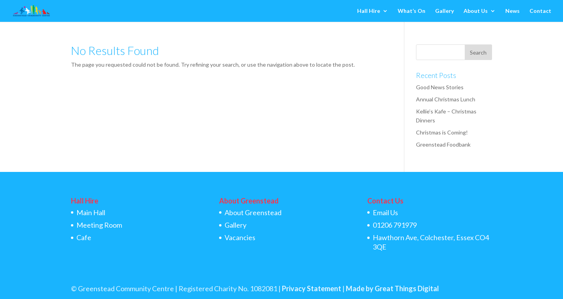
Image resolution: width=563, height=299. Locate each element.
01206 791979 (395, 225)
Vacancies (240, 237)
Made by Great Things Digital (392, 288)
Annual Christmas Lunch (445, 99)
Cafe (83, 237)
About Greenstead (253, 212)
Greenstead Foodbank (443, 144)
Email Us (385, 212)
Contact (540, 11)
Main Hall (90, 212)
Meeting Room (99, 225)
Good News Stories (440, 87)
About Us (476, 11)
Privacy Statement (311, 288)
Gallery (444, 11)
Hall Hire (368, 11)
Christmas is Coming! (442, 132)
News (512, 11)
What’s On (411, 11)
